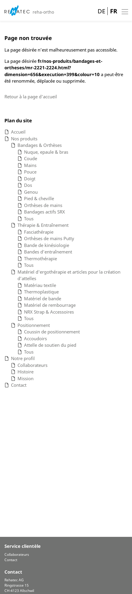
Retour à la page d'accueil (30, 96)
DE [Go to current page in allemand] (101, 11)
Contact (10, 559)
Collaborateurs (16, 554)
